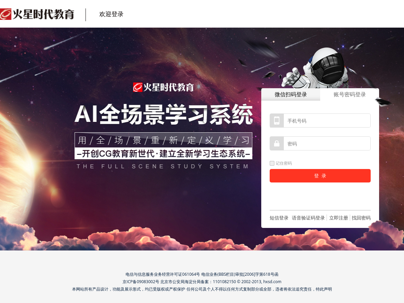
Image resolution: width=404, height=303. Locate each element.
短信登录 (279, 217)
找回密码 (361, 217)
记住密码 (281, 163)
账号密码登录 (350, 94)
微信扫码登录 (291, 94)
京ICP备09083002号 (141, 281)
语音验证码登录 (308, 217)
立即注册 (338, 217)
